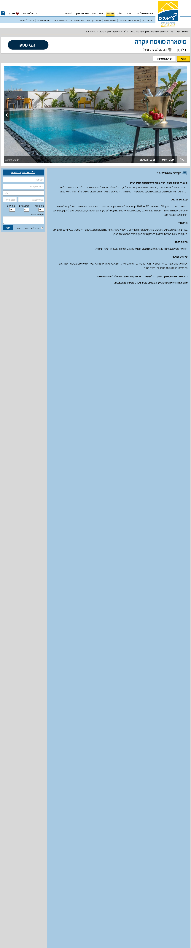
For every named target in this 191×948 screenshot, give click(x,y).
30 (57, 583)
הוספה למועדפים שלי (154, 50)
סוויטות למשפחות (60, 20)
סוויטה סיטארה (164, 59)
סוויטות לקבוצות (27, 20)
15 (9, 555)
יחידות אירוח (179, 295)
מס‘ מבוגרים (24, 205)
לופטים (68, 13)
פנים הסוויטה (167, 159)
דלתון (181, 49)
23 (57, 574)
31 (49, 583)
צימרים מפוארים (77, 20)
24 (49, 574)
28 (17, 574)
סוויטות (110, 13)
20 (25, 565)
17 (49, 565)
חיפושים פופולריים (145, 13)
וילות (119, 13)
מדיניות (99, 295)
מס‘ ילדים (11, 205)
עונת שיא (156, 523)
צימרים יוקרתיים (94, 20)
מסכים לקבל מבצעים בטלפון (30, 228)
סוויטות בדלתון (114, 31)
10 (49, 555)
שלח (8, 227)
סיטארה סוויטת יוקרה (94, 31)
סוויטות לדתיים (43, 20)
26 (33, 574)
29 (9, 574)
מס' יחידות (39, 205)
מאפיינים (156, 295)
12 (33, 555)
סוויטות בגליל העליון (133, 31)
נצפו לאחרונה (29, 13)
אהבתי (14, 13)
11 (41, 555)
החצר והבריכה (147, 159)
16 (57, 565)
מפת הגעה (77, 295)
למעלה (14, 295)
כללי (183, 59)
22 (9, 565)
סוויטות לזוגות (110, 20)
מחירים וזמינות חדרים (127, 295)
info (3, 13)
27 (25, 574)
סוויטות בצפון (147, 20)
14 (17, 555)
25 (41, 574)
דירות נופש (97, 13)
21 (17, 565)
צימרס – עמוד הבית (179, 31)
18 (41, 565)
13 (25, 555)
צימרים (129, 13)
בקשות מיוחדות (37, 214)
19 (33, 565)
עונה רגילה (175, 523)
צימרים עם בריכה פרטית (129, 20)
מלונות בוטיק (82, 13)
